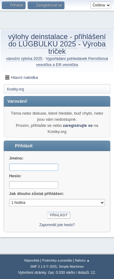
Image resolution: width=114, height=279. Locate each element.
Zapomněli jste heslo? (57, 225)
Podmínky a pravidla (57, 260)
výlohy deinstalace (39, 36)
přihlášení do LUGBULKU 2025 (57, 40)
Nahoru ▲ (82, 260)
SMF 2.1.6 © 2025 (43, 266)
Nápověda (31, 260)
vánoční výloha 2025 (24, 58)
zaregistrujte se (78, 125)
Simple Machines (71, 266)
